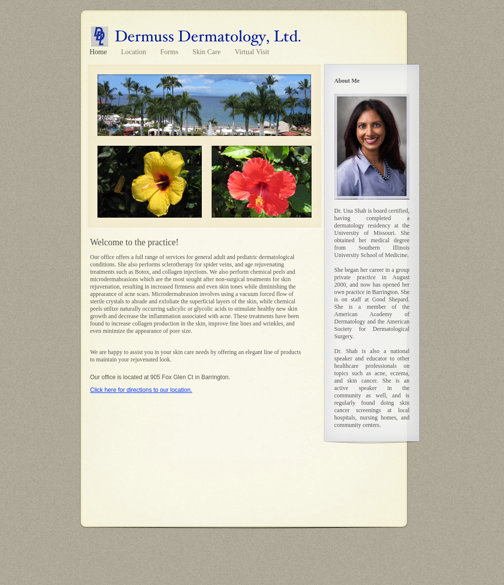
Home (99, 52)
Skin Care (207, 52)
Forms (170, 52)
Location (134, 52)
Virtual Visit (252, 52)
